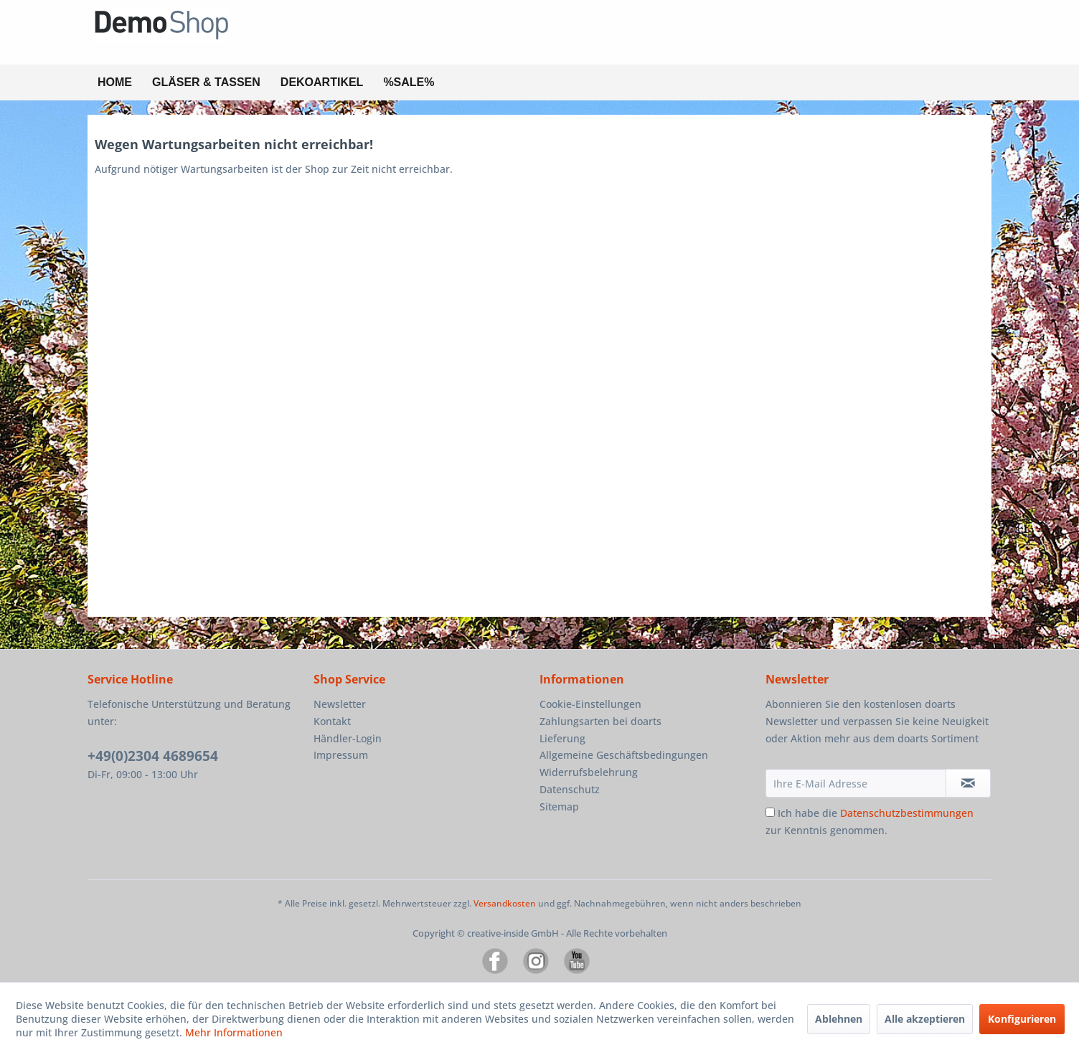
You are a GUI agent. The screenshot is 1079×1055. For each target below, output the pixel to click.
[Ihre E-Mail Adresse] (855, 783)
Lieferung (562, 738)
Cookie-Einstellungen (590, 704)
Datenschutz (570, 789)
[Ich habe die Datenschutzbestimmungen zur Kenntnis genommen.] (770, 812)
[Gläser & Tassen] (206, 82)
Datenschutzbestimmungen (907, 813)
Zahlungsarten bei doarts (600, 721)
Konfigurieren (1022, 1019)
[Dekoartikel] (322, 82)
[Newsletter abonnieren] (968, 783)
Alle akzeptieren (925, 1019)
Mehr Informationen (234, 1032)
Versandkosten (504, 903)
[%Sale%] (408, 82)
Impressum (341, 755)
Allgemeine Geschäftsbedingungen (624, 755)
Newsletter (340, 704)
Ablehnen (838, 1019)
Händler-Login (348, 738)
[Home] (115, 82)
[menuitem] (115, 82)
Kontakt (332, 721)
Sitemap (559, 806)
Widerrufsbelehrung (589, 772)
